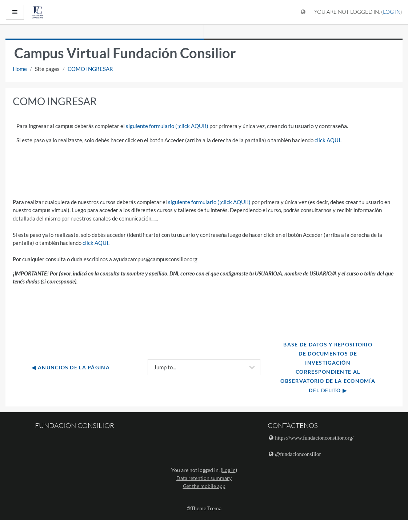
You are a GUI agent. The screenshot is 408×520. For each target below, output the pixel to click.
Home (20, 69)
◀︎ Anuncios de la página (70, 367)
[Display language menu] (303, 12)
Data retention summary (204, 478)
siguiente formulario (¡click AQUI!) (167, 126)
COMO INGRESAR (90, 69)
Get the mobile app (204, 486)
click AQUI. (328, 140)
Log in (391, 11)
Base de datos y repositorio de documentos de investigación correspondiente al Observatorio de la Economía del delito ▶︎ (328, 367)
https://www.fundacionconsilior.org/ (314, 437)
